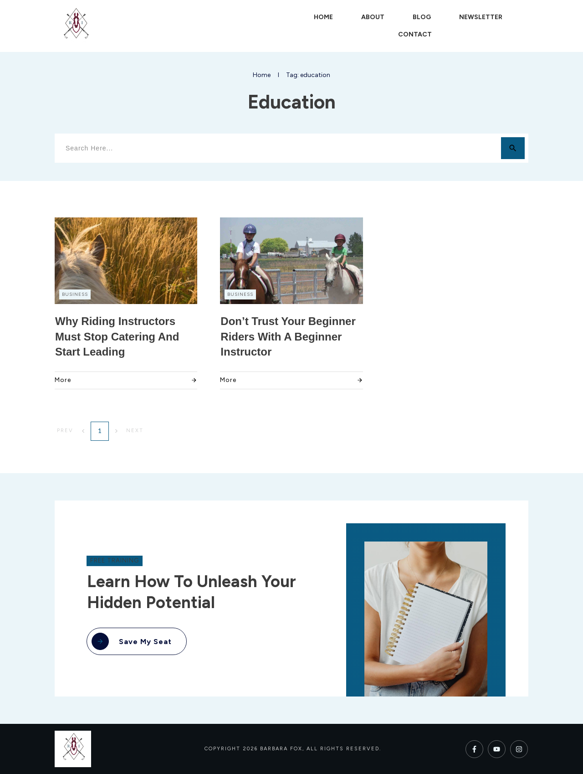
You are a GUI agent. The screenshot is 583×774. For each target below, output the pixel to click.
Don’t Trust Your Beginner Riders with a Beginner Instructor (287, 336)
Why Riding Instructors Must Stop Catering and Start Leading (117, 336)
